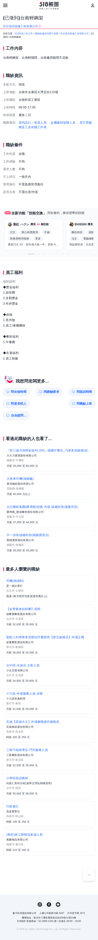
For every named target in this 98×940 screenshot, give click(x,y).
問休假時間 (16, 391)
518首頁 (19, 33)
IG (40, 892)
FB (49, 892)
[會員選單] (92, 5)
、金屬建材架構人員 (61, 122)
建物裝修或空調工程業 (46, 33)
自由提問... (39, 403)
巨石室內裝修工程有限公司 (75, 33)
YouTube (58, 892)
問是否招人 (87, 391)
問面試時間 (63, 391)
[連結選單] (5, 5)
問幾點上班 (16, 403)
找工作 (29, 33)
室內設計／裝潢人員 (33, 122)
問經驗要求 (39, 391)
